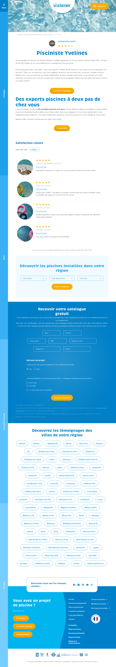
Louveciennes (31, 507)
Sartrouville (80, 547)
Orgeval (30, 531)
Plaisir (43, 531)
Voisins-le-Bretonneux (96, 563)
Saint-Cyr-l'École (62, 539)
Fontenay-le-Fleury (77, 467)
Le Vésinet (23, 499)
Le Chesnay (71, 483)
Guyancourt (32, 475)
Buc (28, 451)
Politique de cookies (77, 663)
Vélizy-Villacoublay (52, 555)
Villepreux (61, 563)
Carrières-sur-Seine (70, 451)
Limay (100, 499)
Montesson (51, 523)
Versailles (23, 563)
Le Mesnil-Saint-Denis (33, 491)
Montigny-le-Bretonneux (72, 523)
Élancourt (46, 467)
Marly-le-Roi (66, 515)
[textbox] (32, 278)
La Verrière (54, 483)
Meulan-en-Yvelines (31, 523)
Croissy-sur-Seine (27, 467)
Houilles (48, 475)
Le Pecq (52, 491)
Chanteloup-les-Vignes (32, 459)
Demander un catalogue (62, 91)
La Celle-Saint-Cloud (34, 483)
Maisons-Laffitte (91, 507)
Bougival (99, 443)
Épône (60, 467)
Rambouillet (70, 531)
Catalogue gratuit (22, 634)
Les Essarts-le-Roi (65, 499)
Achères (22, 443)
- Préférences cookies (90, 663)
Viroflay (76, 563)
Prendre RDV (62, 128)
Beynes (68, 443)
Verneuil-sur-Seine (73, 555)
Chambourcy (90, 451)
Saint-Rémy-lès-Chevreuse (58, 547)
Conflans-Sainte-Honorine (88, 459)
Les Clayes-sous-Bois (43, 499)
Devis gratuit (21, 618)
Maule (81, 515)
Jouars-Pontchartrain (67, 475)
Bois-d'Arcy (84, 443)
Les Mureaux (85, 499)
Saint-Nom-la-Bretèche (31, 547)
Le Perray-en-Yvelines (71, 491)
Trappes (96, 547)
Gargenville (96, 467)
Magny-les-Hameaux (68, 507)
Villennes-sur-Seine (42, 563)
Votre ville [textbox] (83, 278)
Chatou (51, 459)
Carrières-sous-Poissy (46, 451)
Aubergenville (53, 443)
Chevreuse (66, 459)
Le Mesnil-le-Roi (89, 483)
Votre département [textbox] (58, 278)
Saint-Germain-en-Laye (85, 539)
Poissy (56, 531)
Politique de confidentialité (62, 663)
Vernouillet (92, 555)
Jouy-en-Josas (88, 475)
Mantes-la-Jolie (28, 515)
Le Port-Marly (92, 491)
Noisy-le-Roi (93, 523)
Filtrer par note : (22, 151)
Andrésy (36, 443)
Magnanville (48, 507)
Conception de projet (24, 626)
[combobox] (33, 278)
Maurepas (95, 515)
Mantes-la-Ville (48, 515)
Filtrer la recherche (62, 287)
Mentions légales (49, 663)
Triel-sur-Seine (31, 555)
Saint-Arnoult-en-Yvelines (38, 539)
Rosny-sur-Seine (89, 531)
